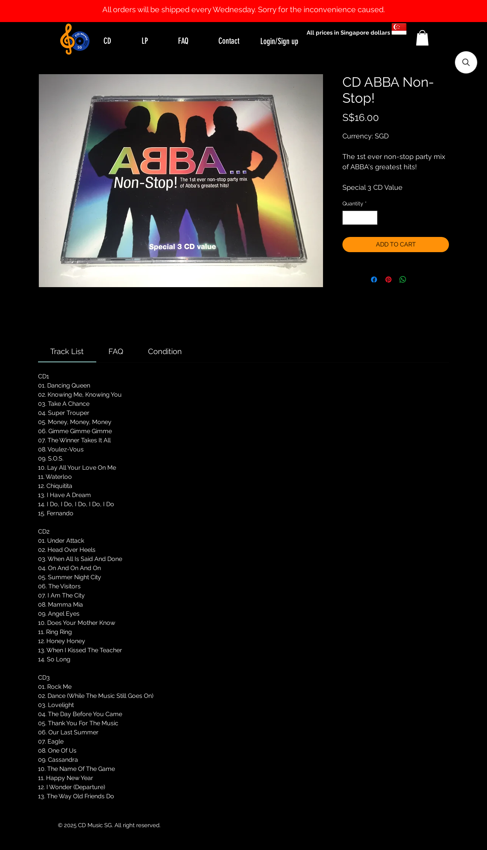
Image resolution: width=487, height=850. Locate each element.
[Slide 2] (250, 3)
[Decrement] (348, 217)
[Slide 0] (237, 3)
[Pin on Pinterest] (388, 279)
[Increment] (371, 217)
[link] (67, 351)
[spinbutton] (360, 217)
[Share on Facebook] (374, 279)
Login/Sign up (279, 41)
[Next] (444, 11)
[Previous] (43, 11)
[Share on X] (417, 279)
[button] (422, 38)
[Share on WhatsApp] (402, 279)
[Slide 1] (243, 3)
